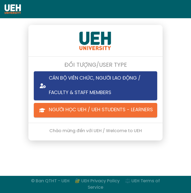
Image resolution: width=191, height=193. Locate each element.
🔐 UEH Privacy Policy (98, 181)
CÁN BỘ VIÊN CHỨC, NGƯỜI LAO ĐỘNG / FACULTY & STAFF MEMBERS (87, 85)
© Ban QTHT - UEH (50, 181)
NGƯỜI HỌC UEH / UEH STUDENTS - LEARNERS (93, 110)
